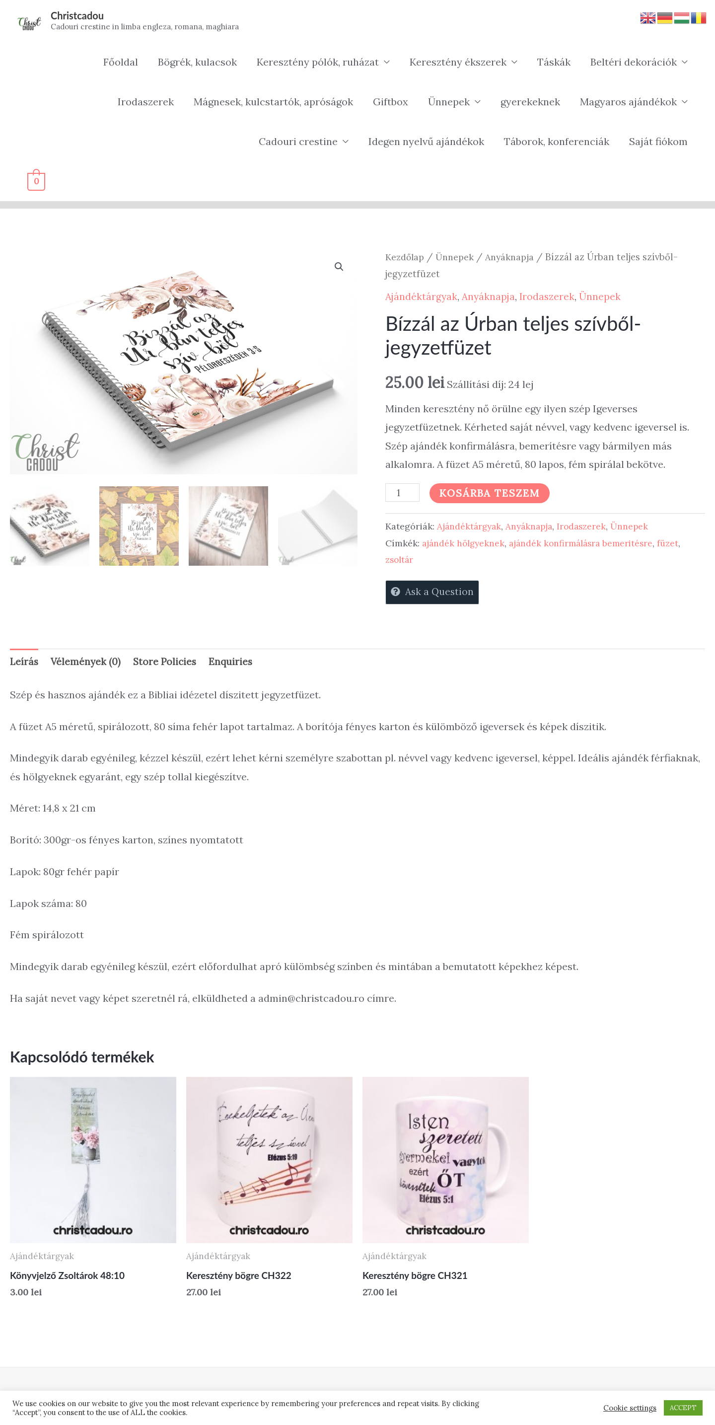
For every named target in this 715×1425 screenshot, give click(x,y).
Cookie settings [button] (629, 1408)
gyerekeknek (530, 102)
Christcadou (78, 16)
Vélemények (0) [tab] (87, 664)
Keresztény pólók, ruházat (318, 63)
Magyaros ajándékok (628, 102)
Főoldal (120, 63)
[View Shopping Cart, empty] (36, 182)
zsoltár (400, 560)
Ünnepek (449, 102)
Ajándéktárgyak (422, 297)
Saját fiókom (658, 142)
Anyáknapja (514, 258)
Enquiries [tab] (235, 664)
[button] (339, 268)
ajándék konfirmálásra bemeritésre (586, 543)
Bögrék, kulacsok (197, 63)
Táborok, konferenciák (556, 142)
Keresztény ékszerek (458, 63)
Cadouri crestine (298, 142)
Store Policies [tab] (167, 664)
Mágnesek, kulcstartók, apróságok (273, 102)
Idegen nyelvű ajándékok (426, 142)
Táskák (554, 63)
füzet (677, 543)
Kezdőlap (406, 258)
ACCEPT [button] (683, 1408)
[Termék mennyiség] (403, 494)
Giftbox (390, 102)
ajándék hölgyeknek (464, 543)
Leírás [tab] (24, 664)
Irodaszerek (146, 102)
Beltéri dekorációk (633, 63)
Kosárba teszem (491, 494)
